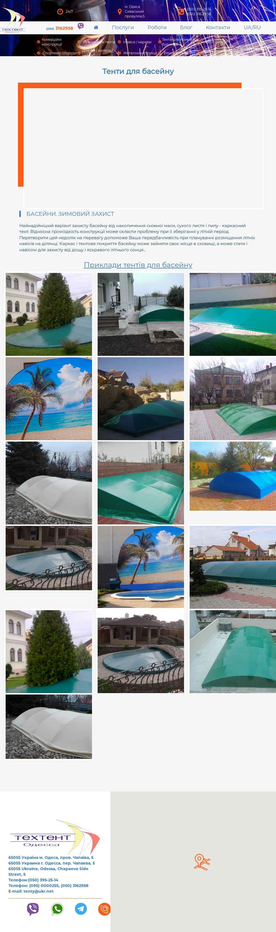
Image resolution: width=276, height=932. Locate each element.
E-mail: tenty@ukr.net (31, 891)
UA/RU (252, 27)
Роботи (157, 27)
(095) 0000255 (44, 885)
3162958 (59, 28)
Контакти (218, 27)
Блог (186, 27)
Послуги (123, 27)
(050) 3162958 (74, 885)
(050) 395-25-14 (43, 880)
